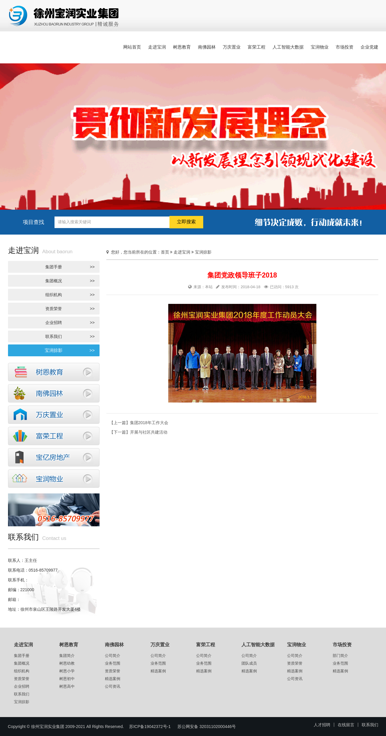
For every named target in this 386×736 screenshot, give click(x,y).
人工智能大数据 (288, 46)
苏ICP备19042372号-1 (150, 726)
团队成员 (249, 663)
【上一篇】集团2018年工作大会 (138, 422)
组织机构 (70, 295)
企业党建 (369, 46)
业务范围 (112, 663)
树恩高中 (67, 686)
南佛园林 (207, 46)
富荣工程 (256, 46)
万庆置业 (232, 46)
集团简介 (67, 655)
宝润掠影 (70, 350)
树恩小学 (67, 671)
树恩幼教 (67, 663)
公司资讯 (112, 686)
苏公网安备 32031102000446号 (206, 726)
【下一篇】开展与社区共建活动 (138, 432)
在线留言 (346, 725)
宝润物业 (320, 46)
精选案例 (112, 678)
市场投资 (344, 46)
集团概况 (70, 281)
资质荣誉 (70, 309)
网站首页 (132, 46)
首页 (165, 252)
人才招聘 (322, 725)
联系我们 (70, 336)
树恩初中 (67, 678)
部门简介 (340, 655)
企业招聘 (70, 322)
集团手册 (70, 267)
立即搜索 (186, 221)
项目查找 (33, 222)
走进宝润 (157, 46)
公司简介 (112, 655)
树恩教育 (182, 46)
